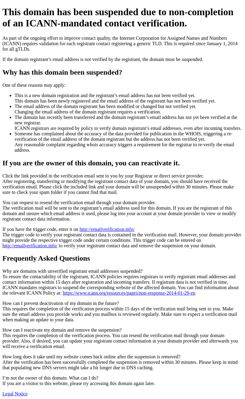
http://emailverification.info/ (107, 229)
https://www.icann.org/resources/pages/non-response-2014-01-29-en (129, 293)
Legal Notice (15, 393)
